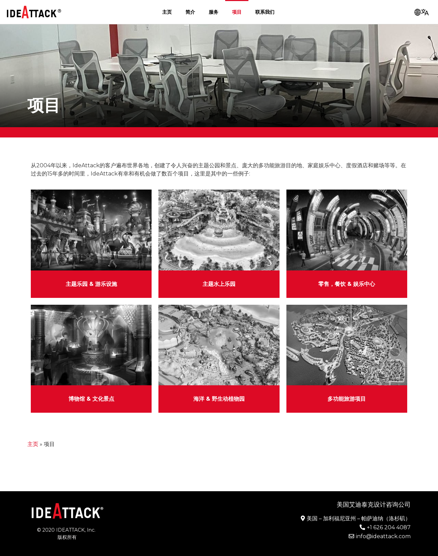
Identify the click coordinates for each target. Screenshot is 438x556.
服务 (213, 12)
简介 (190, 12)
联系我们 (264, 12)
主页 (167, 12)
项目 (237, 12)
